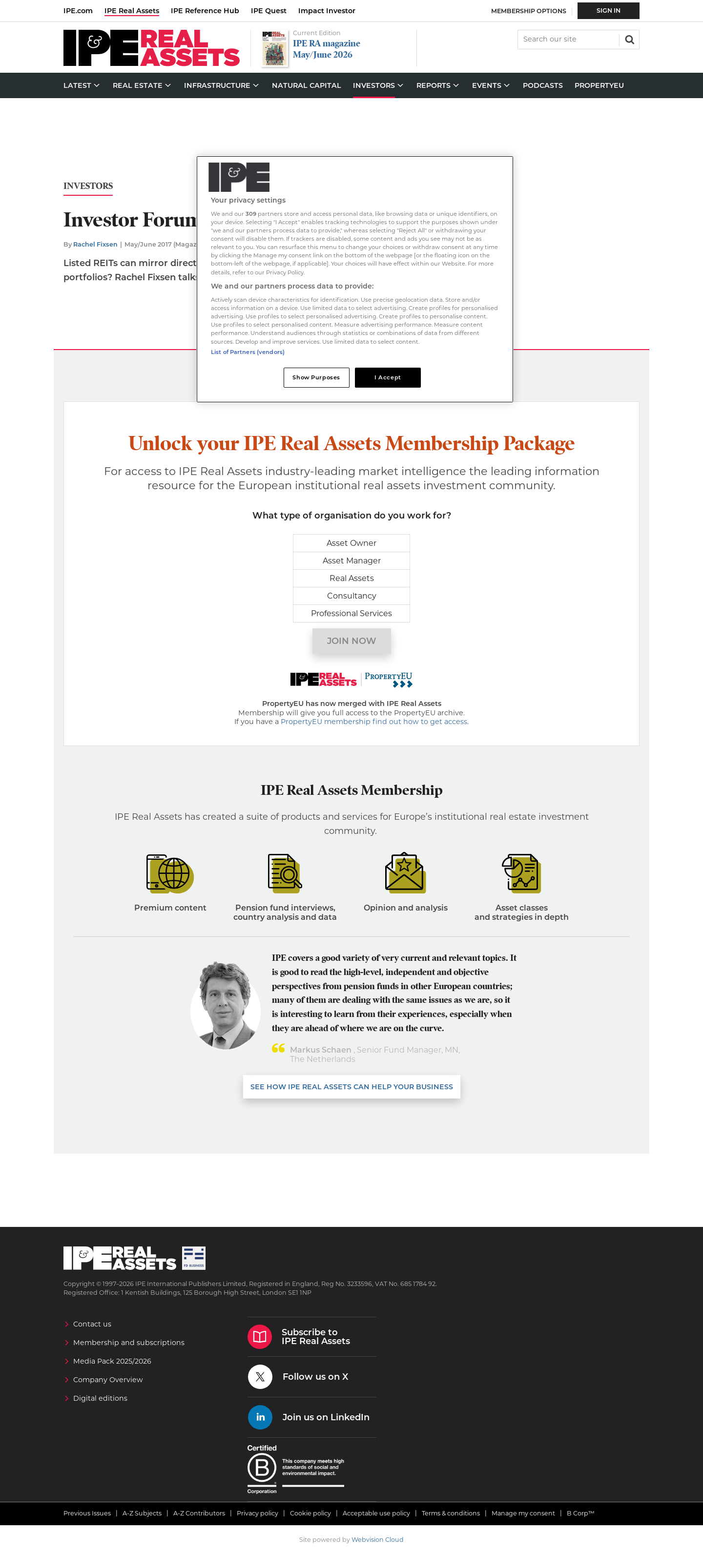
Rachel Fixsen (95, 244)
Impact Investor (326, 10)
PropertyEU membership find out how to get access (374, 721)
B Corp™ (581, 1513)
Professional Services (351, 613)
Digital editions (100, 1398)
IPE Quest (269, 10)
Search (629, 38)
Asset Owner (351, 543)
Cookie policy (310, 1513)
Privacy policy (257, 1513)
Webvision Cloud (378, 1539)
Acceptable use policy (376, 1513)
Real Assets (352, 578)
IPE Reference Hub (205, 10)
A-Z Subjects (142, 1513)
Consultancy (351, 596)
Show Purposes (316, 377)
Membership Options (528, 11)
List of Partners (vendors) (248, 352)
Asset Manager (352, 560)
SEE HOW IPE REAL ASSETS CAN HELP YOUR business (351, 1086)
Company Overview (108, 1379)
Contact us (92, 1324)
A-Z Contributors (199, 1513)
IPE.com (78, 10)
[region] (355, 279)
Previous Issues (87, 1513)
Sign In (608, 10)
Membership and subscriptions (129, 1342)
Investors (88, 186)
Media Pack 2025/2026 (112, 1361)
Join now (351, 641)
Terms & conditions (451, 1513)
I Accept (387, 377)
